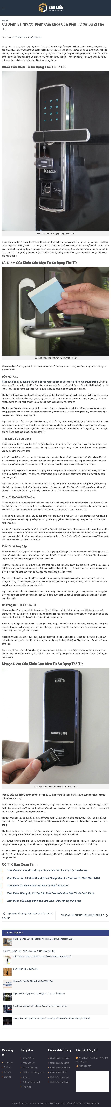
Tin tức (5, 20)
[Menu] (3, 7)
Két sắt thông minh (31, 1082)
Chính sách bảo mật (59, 1063)
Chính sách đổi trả (58, 1072)
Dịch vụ (7, 1067)
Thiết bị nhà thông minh (33, 1072)
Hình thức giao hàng (59, 1082)
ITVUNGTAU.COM (91, 1103)
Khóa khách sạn (30, 1067)
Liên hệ (7, 1076)
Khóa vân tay (29, 1063)
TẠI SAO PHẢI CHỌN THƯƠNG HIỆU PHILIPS (85, 915)
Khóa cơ (26, 1077)
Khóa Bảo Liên (36, 37)
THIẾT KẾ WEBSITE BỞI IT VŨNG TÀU (65, 1103)
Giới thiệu (8, 1062)
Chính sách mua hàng (60, 1058)
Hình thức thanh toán (60, 1077)
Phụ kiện (27, 1087)
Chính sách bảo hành (60, 1067)
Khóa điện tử (29, 1058)
